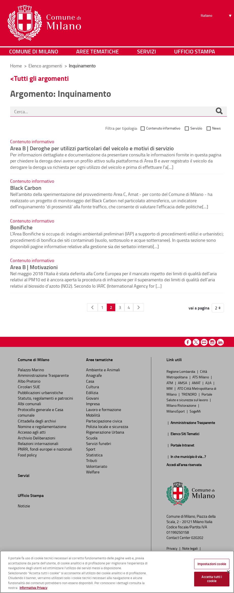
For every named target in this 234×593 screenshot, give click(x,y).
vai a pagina (199, 308)
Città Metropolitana (186, 374)
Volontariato (96, 466)
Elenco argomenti (45, 66)
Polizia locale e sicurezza (107, 426)
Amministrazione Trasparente (43, 375)
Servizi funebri (98, 443)
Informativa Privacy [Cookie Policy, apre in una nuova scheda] (33, 587)
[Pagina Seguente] (138, 307)
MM (169, 388)
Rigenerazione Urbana (105, 432)
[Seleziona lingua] (217, 23)
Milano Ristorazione (181, 405)
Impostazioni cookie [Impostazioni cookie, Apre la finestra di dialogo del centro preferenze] (211, 564)
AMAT (196, 382)
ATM (170, 382)
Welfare (92, 472)
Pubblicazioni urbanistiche (40, 392)
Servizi (146, 52)
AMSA (183, 382)
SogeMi (195, 411)
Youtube (204, 342)
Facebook (188, 342)
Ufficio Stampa (194, 52)
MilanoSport (176, 411)
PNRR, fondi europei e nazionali (45, 449)
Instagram (212, 342)
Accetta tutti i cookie (212, 579)
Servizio (196, 128)
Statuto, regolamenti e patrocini (45, 398)
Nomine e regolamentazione (42, 426)
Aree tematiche (97, 52)
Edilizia (92, 392)
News (216, 128)
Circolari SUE (29, 387)
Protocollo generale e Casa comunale (40, 412)
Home (16, 66)
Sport (90, 449)
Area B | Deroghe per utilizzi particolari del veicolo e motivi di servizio (92, 148)
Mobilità (93, 415)
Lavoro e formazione (103, 409)
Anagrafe (94, 375)
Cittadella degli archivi (37, 421)
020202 (197, 537)
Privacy (172, 548)
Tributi (91, 460)
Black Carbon (25, 187)
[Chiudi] (228, 571)
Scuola (91, 438)
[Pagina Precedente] (92, 307)
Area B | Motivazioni (34, 267)
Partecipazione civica (104, 421)
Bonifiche (21, 227)
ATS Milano (201, 376)
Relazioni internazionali (38, 443)
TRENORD (189, 394)
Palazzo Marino (31, 370)
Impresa (93, 403)
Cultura (92, 387)
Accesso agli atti (32, 432)
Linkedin (220, 342)
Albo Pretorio (29, 381)
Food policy (27, 455)
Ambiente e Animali (103, 370)
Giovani (92, 398)
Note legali (190, 548)
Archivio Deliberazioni (36, 438)
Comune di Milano (33, 52)
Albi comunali (29, 403)
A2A (208, 382)
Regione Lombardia (181, 371)
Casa (90, 381)
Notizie (24, 506)
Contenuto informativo (163, 128)
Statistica (94, 455)
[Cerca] (219, 111)
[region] (117, 572)
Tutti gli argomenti (41, 78)
